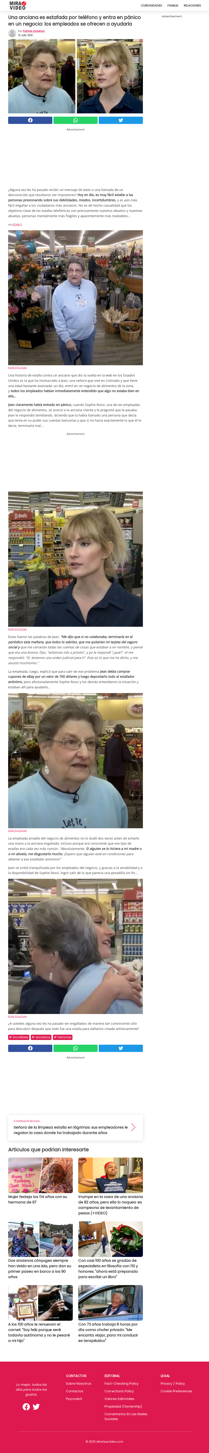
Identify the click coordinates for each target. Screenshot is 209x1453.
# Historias (63, 1037)
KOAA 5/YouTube (17, 367)
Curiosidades (151, 5)
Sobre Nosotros (78, 1383)
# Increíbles (18, 1037)
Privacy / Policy (173, 1383)
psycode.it (74, 1398)
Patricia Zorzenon (34, 31)
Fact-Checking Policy (121, 1383)
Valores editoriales (119, 1398)
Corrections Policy (119, 1391)
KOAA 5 (17, 224)
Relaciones (192, 5)
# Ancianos (41, 1037)
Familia (172, 5)
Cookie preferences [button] (176, 1391)
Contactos (74, 1391)
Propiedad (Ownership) (123, 1406)
